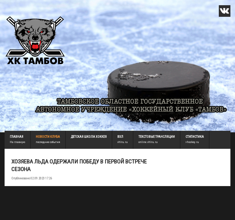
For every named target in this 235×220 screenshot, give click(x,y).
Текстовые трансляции (156, 137)
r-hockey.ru (192, 142)
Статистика (194, 137)
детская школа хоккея (89, 137)
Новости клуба (48, 137)
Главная (16, 137)
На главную (17, 142)
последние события (48, 142)
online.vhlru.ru (148, 142)
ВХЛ (120, 137)
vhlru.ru (122, 142)
